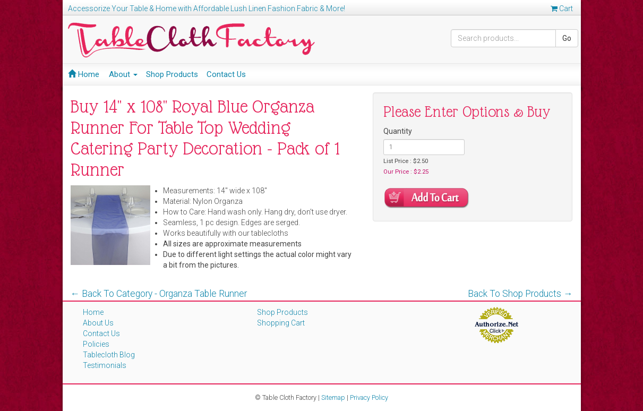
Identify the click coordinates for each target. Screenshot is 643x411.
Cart (562, 8)
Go (566, 38)
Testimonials (104, 365)
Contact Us (226, 74)
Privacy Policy (369, 397)
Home (83, 74)
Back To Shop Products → (520, 293)
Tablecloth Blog (109, 354)
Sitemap (333, 397)
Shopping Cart (281, 323)
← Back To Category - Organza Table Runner (159, 293)
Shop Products (172, 74)
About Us (98, 323)
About (123, 74)
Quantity (397, 131)
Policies (96, 344)
